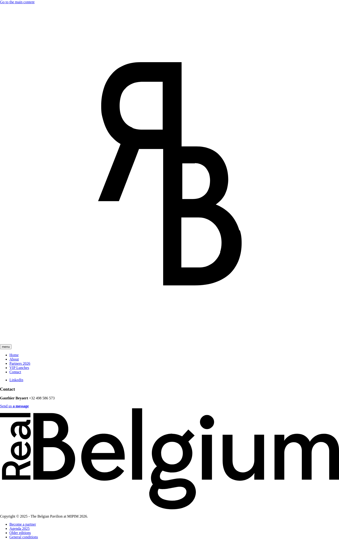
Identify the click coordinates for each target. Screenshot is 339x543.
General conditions (23, 537)
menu (6, 346)
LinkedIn (16, 380)
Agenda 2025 (19, 529)
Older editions (20, 533)
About (14, 359)
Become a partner (22, 524)
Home (14, 355)
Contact (15, 372)
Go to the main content (17, 2)
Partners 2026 (19, 363)
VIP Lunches (19, 368)
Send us (14, 406)
